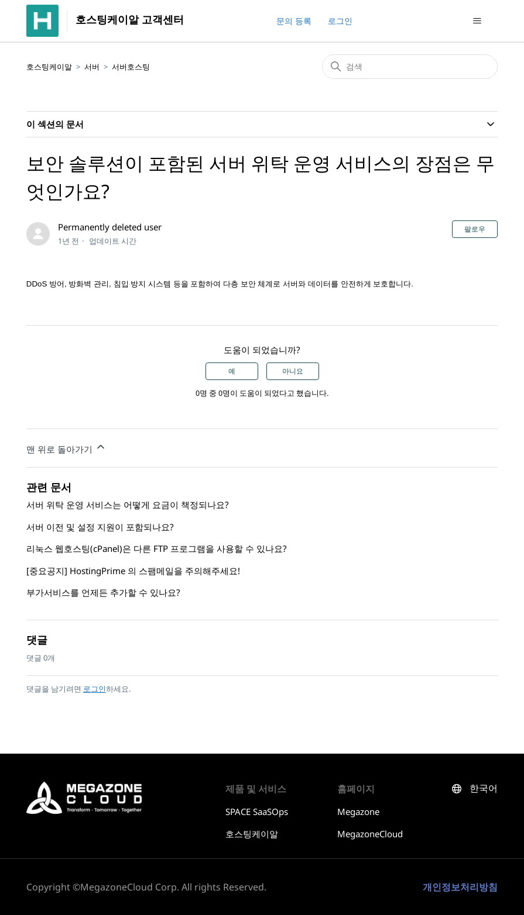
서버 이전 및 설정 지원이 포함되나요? (100, 527)
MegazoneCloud (370, 834)
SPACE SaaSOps (256, 811)
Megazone (358, 811)
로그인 (94, 688)
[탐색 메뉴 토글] (477, 21)
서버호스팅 (131, 66)
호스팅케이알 (49, 66)
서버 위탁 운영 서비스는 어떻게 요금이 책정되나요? (127, 504)
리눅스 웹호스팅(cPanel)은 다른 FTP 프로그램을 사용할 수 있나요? (156, 548)
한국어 (484, 788)
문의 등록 (293, 20)
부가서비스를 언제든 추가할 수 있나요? (103, 592)
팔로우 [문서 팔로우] (474, 229)
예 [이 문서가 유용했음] (231, 371)
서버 (92, 66)
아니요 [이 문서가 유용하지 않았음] (292, 371)
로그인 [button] (340, 20)
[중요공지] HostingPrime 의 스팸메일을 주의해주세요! (133, 570)
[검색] (410, 66)
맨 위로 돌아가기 (66, 448)
